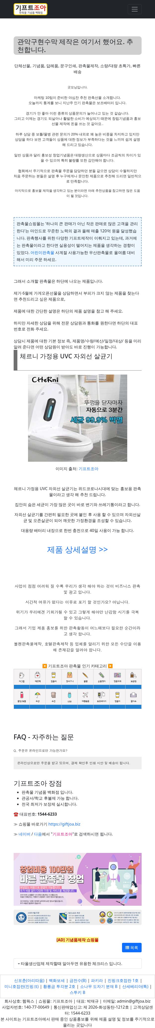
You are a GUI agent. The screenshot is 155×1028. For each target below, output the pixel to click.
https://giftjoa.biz (64, 824)
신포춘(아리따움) (29, 980)
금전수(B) (77, 980)
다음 (38, 834)
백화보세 (57, 980)
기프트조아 (88, 468)
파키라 (97, 980)
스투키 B (77, 992)
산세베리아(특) (135, 986)
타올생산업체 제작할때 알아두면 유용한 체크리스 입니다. (71, 963)
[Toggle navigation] (135, 9)
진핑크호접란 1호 (123, 980)
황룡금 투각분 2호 (59, 986)
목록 (131, 947)
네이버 (25, 834)
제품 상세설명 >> (77, 549)
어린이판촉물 (42, 252)
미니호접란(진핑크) (21, 986)
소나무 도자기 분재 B (99, 986)
